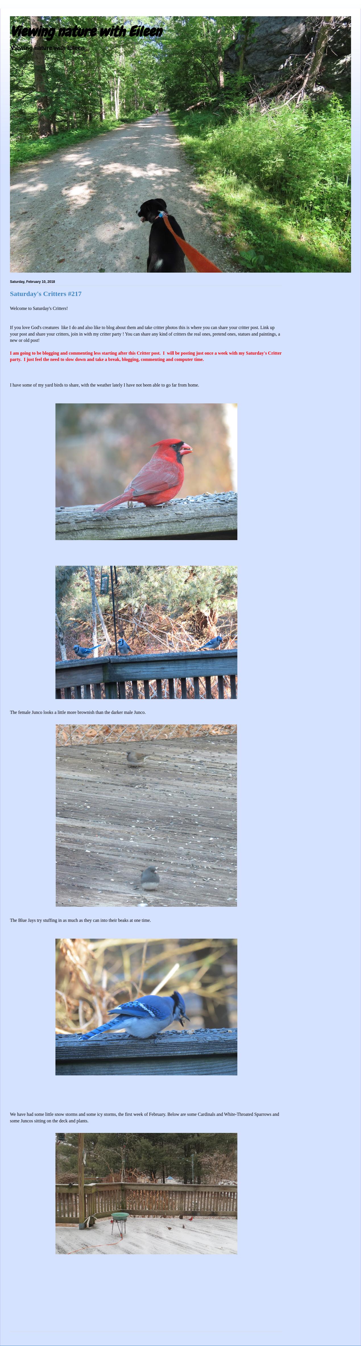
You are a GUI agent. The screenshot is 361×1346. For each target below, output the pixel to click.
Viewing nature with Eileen (85, 32)
